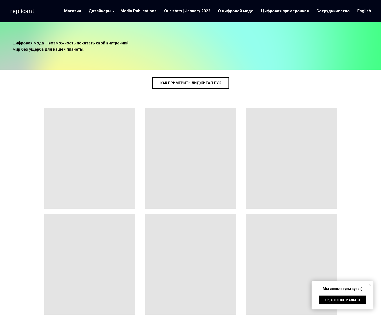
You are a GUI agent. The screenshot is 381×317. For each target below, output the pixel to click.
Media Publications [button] (138, 11)
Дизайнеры (100, 11)
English (364, 11)
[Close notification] (369, 284)
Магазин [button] (72, 11)
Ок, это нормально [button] (342, 300)
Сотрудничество (333, 11)
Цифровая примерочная (285, 11)
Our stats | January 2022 (187, 11)
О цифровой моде (235, 11)
